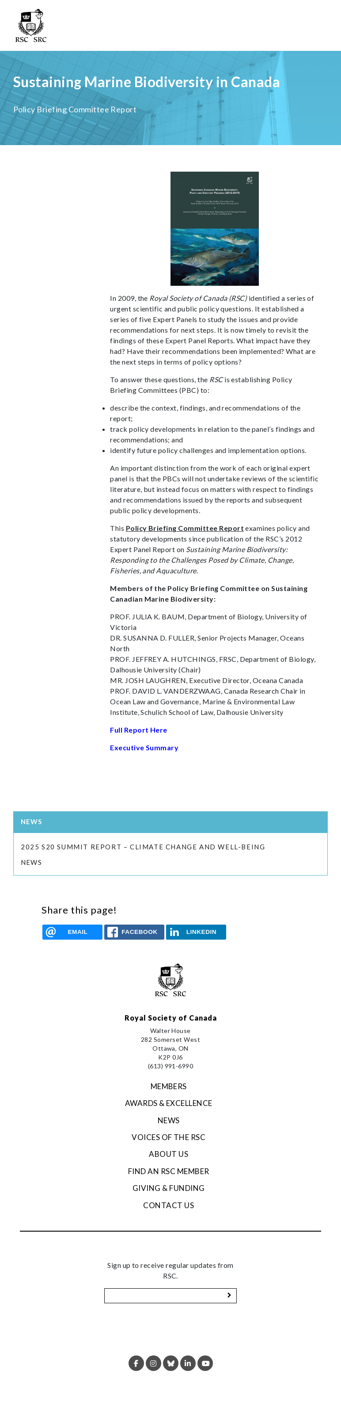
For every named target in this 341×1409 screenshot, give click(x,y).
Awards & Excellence (168, 1103)
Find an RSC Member (168, 1171)
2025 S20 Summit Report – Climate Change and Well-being (144, 847)
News (31, 862)
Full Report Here (138, 730)
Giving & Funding (169, 1188)
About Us (168, 1154)
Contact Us (168, 1205)
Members (169, 1086)
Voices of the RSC (168, 1137)
